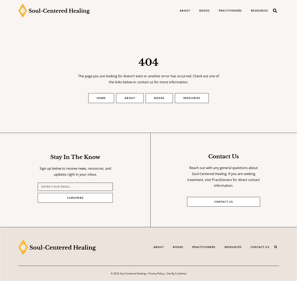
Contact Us (260, 247)
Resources (259, 10)
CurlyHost (180, 273)
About (185, 10)
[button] (275, 11)
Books (204, 10)
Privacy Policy (156, 273)
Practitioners (230, 10)
